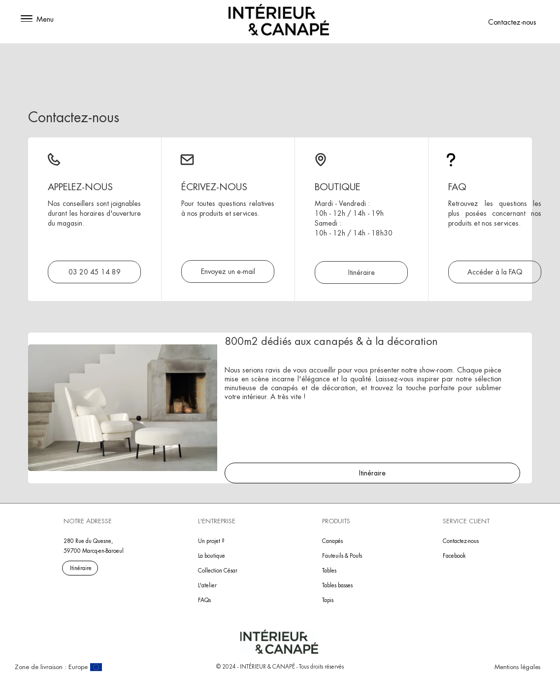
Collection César (217, 570)
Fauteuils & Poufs (342, 555)
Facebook (454, 555)
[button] (27, 19)
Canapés (332, 541)
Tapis (327, 600)
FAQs (204, 600)
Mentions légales (517, 667)
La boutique (211, 555)
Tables (329, 570)
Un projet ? (211, 541)
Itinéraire (372, 473)
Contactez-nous (512, 22)
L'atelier (207, 585)
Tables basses (337, 585)
